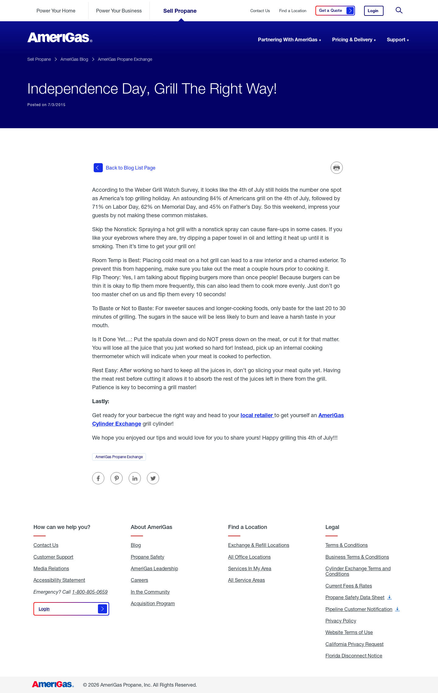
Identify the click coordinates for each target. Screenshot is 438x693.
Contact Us (45, 545)
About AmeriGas (151, 527)
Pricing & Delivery (352, 39)
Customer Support (53, 556)
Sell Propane (179, 10)
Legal (332, 527)
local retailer (257, 415)
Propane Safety (147, 556)
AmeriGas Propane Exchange (125, 59)
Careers (139, 580)
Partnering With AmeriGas (288, 39)
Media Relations (51, 568)
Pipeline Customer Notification (362, 609)
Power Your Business (119, 10)
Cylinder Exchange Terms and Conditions (358, 571)
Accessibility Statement (59, 580)
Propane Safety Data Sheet (358, 597)
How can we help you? (61, 527)
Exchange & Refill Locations (258, 545)
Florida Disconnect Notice (353, 655)
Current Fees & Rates (348, 585)
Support (396, 39)
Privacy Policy (340, 620)
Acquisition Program (153, 603)
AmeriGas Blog (74, 59)
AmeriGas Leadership (154, 568)
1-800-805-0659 (90, 592)
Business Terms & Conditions (357, 556)
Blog (136, 545)
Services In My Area (249, 568)
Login (376, 12)
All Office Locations (249, 556)
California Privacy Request (354, 644)
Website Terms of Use (349, 632)
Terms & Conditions (346, 545)
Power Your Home (55, 10)
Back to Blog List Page (124, 167)
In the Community (150, 592)
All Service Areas (246, 580)
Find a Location (292, 11)
